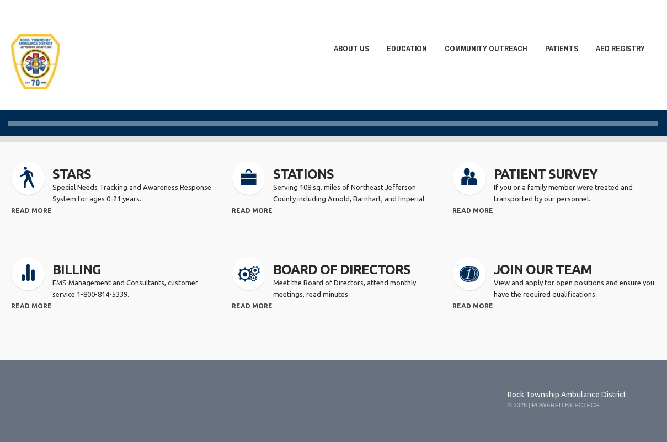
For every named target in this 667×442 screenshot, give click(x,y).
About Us (348, 51)
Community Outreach (482, 51)
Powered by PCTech (566, 405)
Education (403, 51)
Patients (558, 51)
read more (31, 210)
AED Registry (620, 49)
